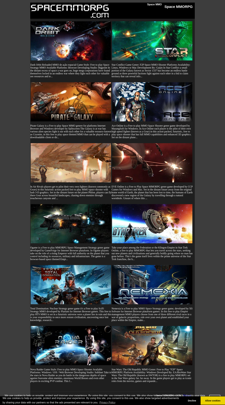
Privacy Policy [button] (107, 402)
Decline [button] (192, 400)
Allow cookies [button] (213, 400)
